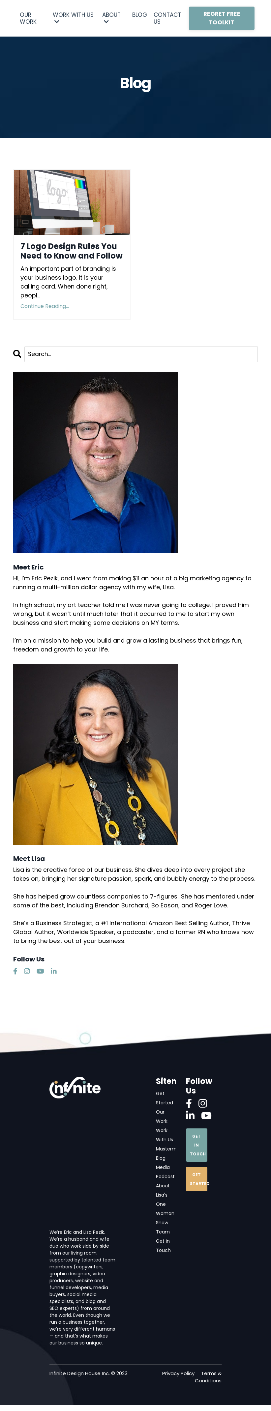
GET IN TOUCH (198, 1144)
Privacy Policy (178, 1379)
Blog (163, 1161)
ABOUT (111, 18)
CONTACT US (167, 18)
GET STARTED (198, 1179)
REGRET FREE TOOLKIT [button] (221, 18)
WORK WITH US (73, 18)
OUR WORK (28, 18)
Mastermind (172, 1151)
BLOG (139, 15)
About (165, 1189)
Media (165, 1170)
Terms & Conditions (208, 1383)
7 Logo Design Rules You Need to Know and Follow (71, 251)
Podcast (167, 1180)
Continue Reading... (44, 306)
